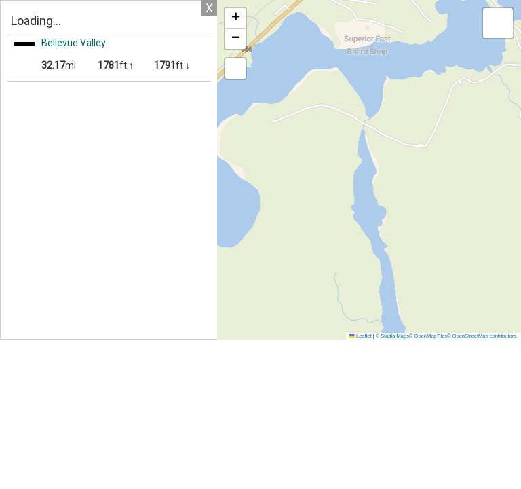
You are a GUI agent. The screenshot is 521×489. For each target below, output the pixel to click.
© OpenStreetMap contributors (481, 336)
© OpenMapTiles (428, 336)
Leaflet (360, 336)
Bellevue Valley (73, 42)
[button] (235, 18)
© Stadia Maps (392, 336)
